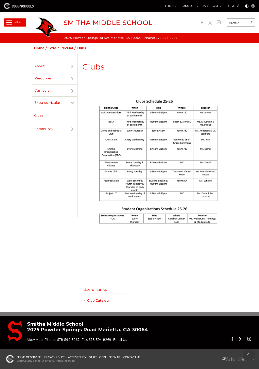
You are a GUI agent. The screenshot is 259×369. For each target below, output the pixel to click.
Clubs (39, 116)
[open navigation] (15, 22)
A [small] (228, 6)
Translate (187, 5)
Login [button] (169, 5)
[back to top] (249, 355)
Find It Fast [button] (210, 5)
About (39, 66)
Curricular (42, 90)
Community (43, 129)
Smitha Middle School (108, 23)
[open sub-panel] (72, 66)
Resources (42, 78)
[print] (253, 6)
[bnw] (246, 6)
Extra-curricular (47, 103)
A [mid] (233, 6)
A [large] (238, 6)
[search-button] (251, 23)
